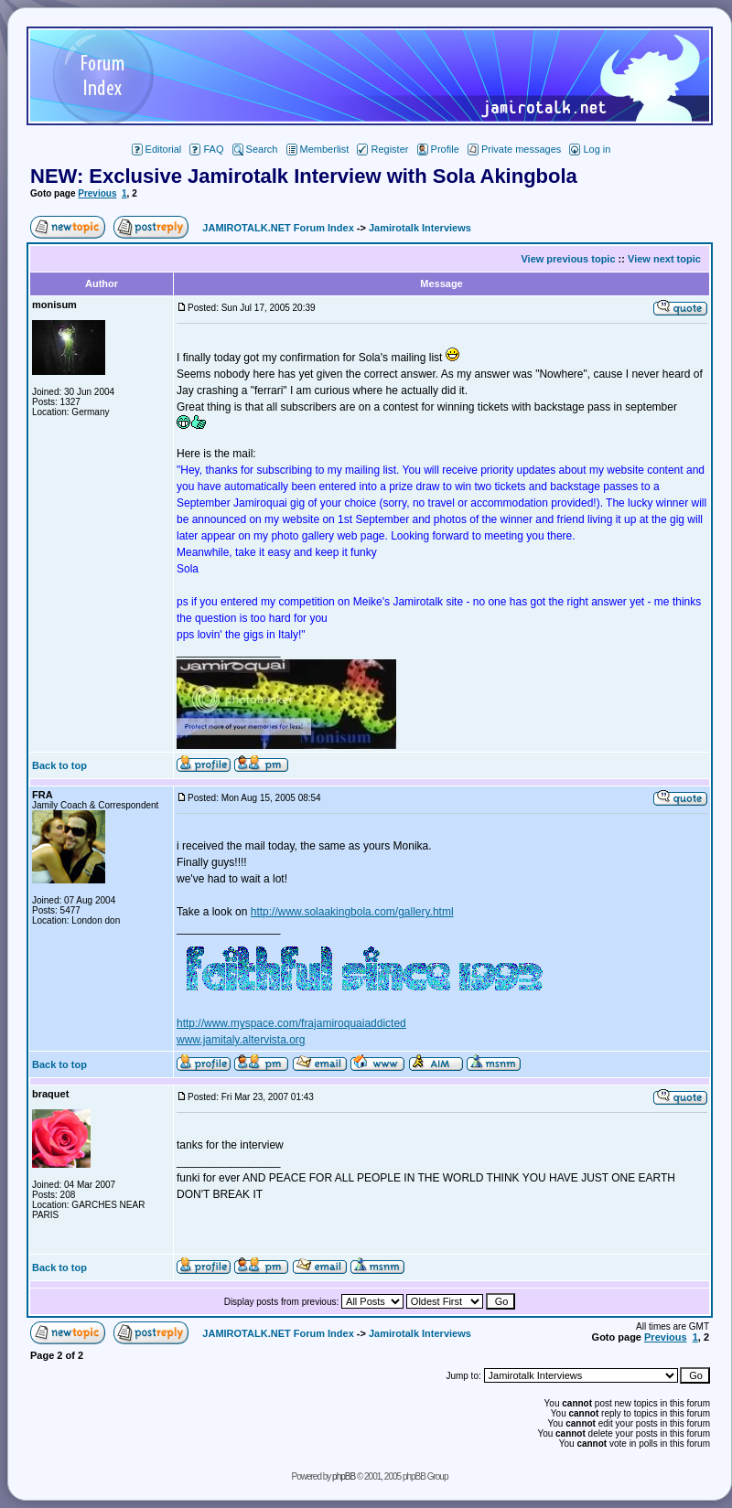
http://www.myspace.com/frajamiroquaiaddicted (291, 1023)
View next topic (664, 258)
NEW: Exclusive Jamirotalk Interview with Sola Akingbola (303, 176)
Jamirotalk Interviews (420, 227)
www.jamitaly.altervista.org (241, 1039)
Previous (97, 193)
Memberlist (318, 149)
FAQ (206, 149)
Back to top (59, 765)
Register (382, 149)
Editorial (157, 149)
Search (255, 149)
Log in (589, 149)
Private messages (514, 149)
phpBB (343, 1476)
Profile (438, 149)
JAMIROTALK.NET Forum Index (277, 227)
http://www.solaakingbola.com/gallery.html (352, 911)
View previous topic (568, 258)
